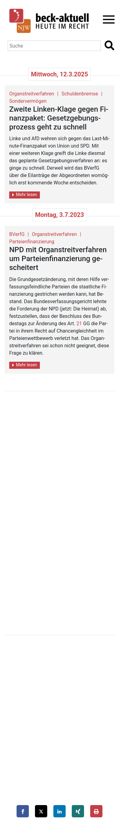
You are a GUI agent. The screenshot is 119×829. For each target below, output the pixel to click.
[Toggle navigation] (107, 19)
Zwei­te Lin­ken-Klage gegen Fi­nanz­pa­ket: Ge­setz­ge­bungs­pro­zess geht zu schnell (58, 118)
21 (79, 323)
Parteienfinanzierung (31, 242)
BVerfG (17, 234)
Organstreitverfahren (31, 94)
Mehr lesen (24, 194)
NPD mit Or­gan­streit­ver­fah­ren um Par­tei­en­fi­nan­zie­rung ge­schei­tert (58, 258)
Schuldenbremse (79, 94)
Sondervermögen (28, 101)
